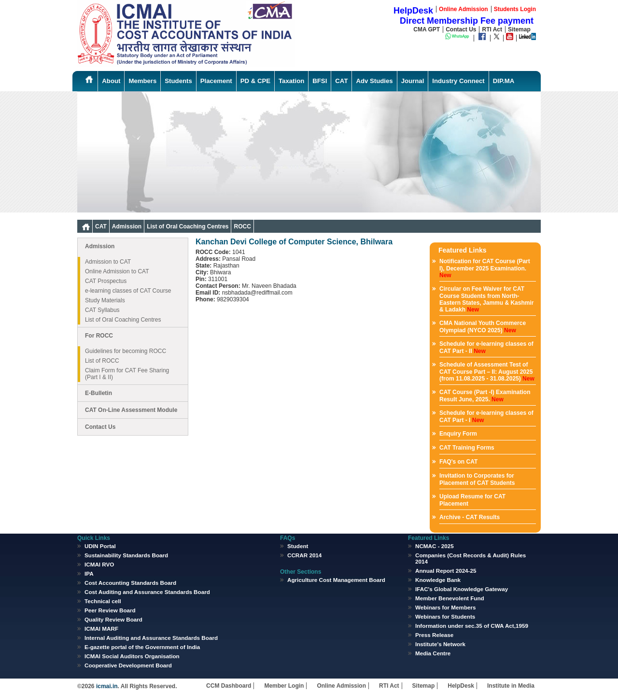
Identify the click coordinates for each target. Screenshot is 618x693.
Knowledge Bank (438, 580)
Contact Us (461, 29)
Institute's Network (440, 644)
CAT (341, 81)
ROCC (242, 226)
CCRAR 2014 (304, 555)
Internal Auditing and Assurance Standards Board (151, 638)
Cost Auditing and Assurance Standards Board (147, 592)
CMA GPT (426, 29)
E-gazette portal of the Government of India (142, 647)
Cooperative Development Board (128, 665)
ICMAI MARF (101, 628)
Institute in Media (510, 685)
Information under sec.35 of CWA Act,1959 (471, 625)
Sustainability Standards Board (126, 555)
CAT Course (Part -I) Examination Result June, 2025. (484, 396)
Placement (216, 81)
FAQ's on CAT (458, 461)
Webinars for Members (445, 607)
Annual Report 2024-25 (445, 570)
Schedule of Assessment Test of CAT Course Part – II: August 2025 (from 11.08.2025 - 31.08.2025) (486, 371)
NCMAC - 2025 (434, 546)
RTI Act (492, 29)
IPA (89, 573)
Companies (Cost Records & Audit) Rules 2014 (470, 558)
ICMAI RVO (99, 564)
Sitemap (519, 29)
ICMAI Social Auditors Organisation (132, 656)
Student (297, 546)
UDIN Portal (100, 546)
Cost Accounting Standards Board (130, 583)
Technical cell (102, 601)
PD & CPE (255, 81)
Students (178, 81)
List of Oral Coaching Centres (187, 226)
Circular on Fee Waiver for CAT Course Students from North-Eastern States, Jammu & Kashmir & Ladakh (486, 299)
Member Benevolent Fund (449, 598)
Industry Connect (458, 81)
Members (142, 81)
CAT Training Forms (466, 447)
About (111, 81)
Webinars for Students (445, 616)
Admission (126, 226)
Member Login (284, 685)
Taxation (291, 81)
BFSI (319, 81)
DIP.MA (503, 81)
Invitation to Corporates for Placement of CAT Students (477, 479)
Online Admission (341, 685)
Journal (412, 81)
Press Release (434, 635)
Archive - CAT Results (469, 517)
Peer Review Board (110, 610)
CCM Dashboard (228, 685)
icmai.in (106, 686)
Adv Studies (374, 81)
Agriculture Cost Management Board (336, 580)
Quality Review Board (113, 619)
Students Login (515, 9)
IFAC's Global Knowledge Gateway (461, 589)
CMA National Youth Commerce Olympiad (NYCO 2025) (482, 327)
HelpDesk (461, 685)
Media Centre (432, 653)
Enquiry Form (458, 433)
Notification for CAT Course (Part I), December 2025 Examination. (484, 268)
